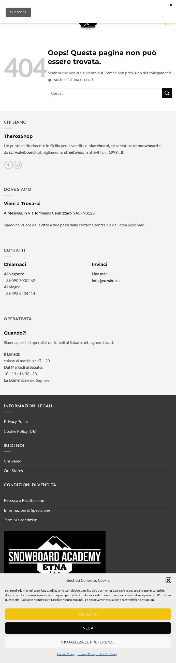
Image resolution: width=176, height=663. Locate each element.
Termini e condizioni (21, 519)
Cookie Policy (66, 654)
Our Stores (13, 470)
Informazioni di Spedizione (27, 510)
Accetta (88, 614)
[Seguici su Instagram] (17, 165)
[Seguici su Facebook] (8, 165)
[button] (168, 580)
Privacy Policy (16, 421)
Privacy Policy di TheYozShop (97, 654)
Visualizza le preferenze (88, 642)
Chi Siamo (12, 460)
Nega (88, 628)
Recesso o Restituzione (24, 500)
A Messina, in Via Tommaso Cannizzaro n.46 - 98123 (49, 212)
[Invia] (167, 93)
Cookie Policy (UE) (20, 431)
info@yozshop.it (106, 280)
